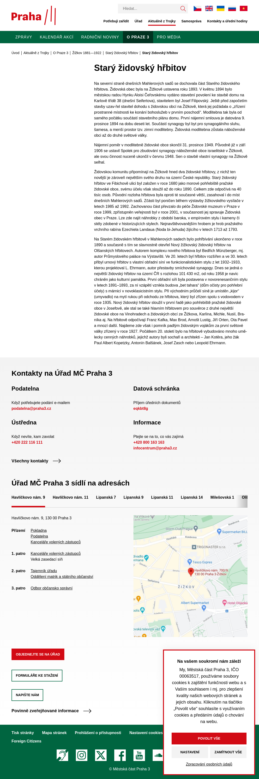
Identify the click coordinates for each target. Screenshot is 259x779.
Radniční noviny (100, 37)
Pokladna (39, 530)
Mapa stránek (54, 733)
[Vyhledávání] (148, 8)
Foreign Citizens (26, 741)
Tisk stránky (23, 733)
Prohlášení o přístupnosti (98, 733)
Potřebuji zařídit (116, 21)
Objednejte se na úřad (38, 654)
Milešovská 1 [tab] (222, 497)
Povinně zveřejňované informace (52, 711)
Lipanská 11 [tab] (162, 497)
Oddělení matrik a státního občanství (62, 577)
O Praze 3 (138, 37)
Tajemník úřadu (44, 571)
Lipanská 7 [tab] (106, 497)
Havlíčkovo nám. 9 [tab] (28, 497)
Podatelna (39, 536)
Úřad (138, 21)
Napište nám (27, 695)
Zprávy (23, 37)
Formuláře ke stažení (37, 675)
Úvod (15, 53)
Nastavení (190, 752)
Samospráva (191, 21)
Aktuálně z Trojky (162, 21)
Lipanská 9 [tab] (134, 497)
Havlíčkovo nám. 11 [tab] (71, 497)
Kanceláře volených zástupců (56, 542)
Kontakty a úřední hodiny (227, 21)
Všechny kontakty (36, 461)
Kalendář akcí (56, 37)
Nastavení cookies (146, 733)
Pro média (169, 37)
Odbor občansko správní (51, 588)
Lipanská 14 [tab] (192, 497)
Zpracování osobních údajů (209, 764)
